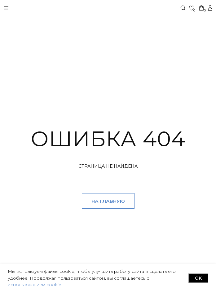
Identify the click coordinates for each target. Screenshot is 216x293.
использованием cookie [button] (34, 284)
